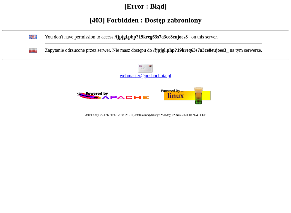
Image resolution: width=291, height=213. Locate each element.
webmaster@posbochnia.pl (145, 75)
